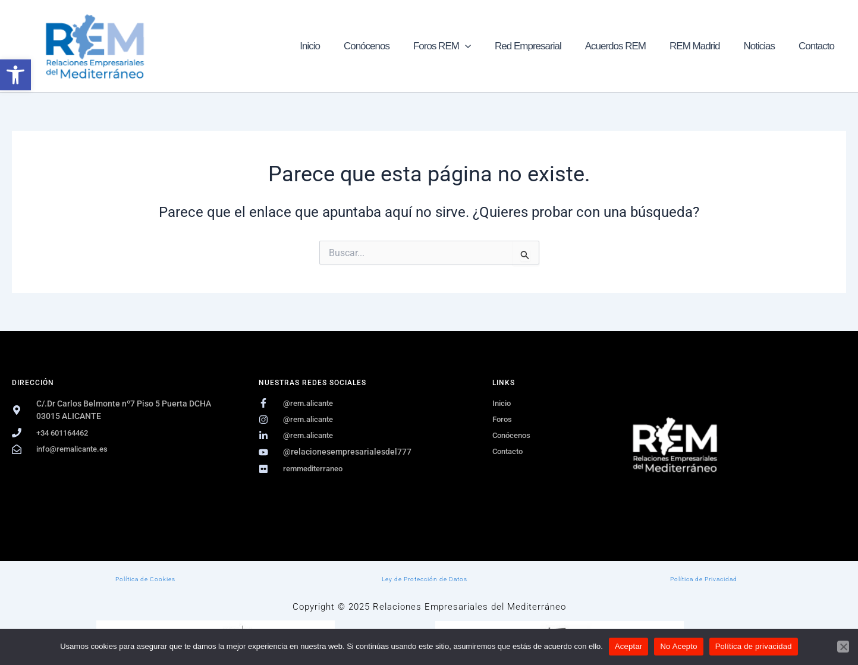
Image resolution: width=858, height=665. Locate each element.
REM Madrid (703, 46)
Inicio (336, 46)
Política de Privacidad (704, 578)
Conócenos (390, 46)
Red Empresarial (544, 46)
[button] (15, 74)
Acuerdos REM (628, 46)
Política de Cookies (145, 578)
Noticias (764, 46)
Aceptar (629, 646)
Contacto (818, 46)
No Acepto (678, 646)
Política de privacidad (753, 646)
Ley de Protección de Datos (424, 578)
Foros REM (462, 46)
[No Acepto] (843, 647)
